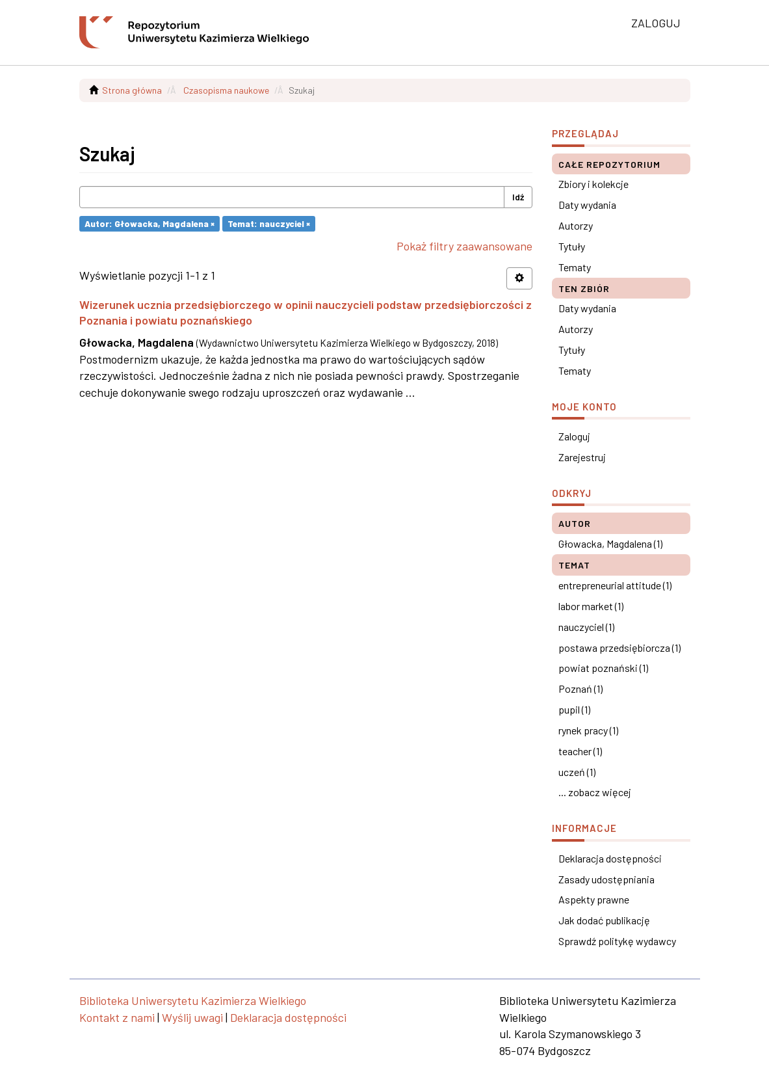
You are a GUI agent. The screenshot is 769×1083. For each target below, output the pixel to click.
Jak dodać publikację (604, 920)
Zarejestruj (582, 457)
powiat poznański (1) (603, 668)
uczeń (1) (576, 772)
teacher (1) (580, 751)
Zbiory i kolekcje (593, 184)
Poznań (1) (580, 688)
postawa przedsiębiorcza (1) (619, 647)
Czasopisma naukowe (226, 90)
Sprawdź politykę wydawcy (617, 941)
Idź (518, 196)
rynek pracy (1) (588, 730)
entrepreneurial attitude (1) (614, 585)
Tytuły (571, 246)
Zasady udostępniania (606, 879)
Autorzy (575, 225)
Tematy (574, 267)
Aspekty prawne (593, 899)
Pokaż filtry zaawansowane (464, 246)
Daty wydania (587, 204)
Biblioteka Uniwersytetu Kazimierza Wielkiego (192, 1000)
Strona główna (132, 90)
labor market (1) (590, 606)
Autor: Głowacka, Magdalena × (150, 223)
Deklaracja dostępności (610, 858)
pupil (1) (574, 709)
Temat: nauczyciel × (269, 223)
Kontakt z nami (117, 1017)
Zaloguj (574, 436)
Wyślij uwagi (192, 1017)
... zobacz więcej (594, 792)
